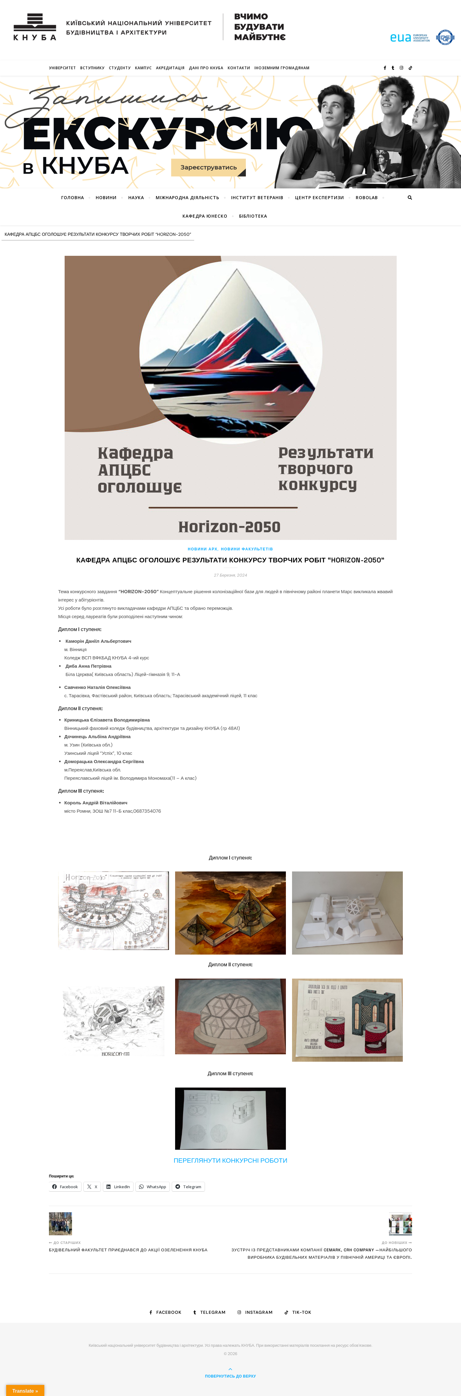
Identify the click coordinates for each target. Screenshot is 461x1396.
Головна (72, 197)
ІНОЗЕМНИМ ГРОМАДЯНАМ (282, 67)
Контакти (239, 67)
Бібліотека (253, 216)
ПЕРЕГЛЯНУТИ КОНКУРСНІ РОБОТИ (230, 1160)
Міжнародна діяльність (187, 197)
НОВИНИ (106, 197)
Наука (136, 197)
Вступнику (92, 67)
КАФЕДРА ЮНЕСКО (204, 216)
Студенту (120, 67)
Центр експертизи (319, 197)
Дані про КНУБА (206, 67)
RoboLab (367, 197)
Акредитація (170, 67)
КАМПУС (143, 67)
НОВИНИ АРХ (203, 549)
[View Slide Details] (230, 132)
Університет (62, 67)
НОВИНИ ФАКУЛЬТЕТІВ (247, 549)
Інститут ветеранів (257, 197)
